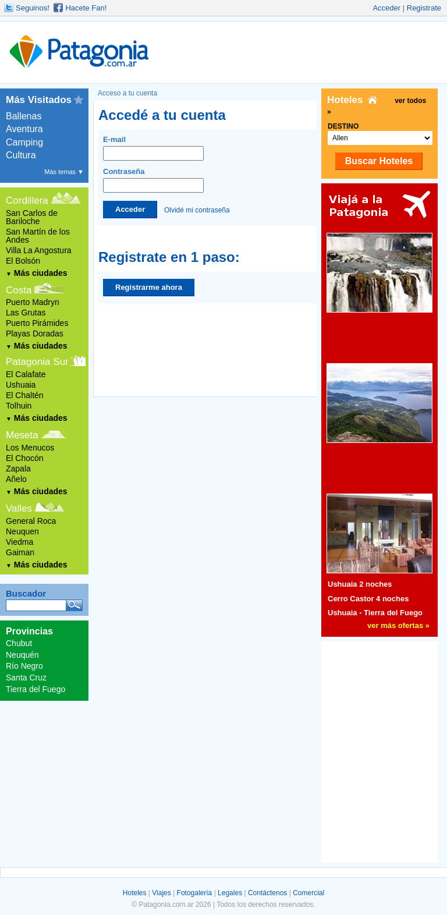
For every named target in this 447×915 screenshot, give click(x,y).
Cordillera (27, 200)
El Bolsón (23, 260)
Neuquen (22, 531)
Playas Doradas (34, 333)
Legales (230, 893)
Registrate (424, 7)
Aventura (24, 129)
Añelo (16, 479)
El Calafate (25, 374)
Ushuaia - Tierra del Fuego (375, 612)
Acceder (386, 7)
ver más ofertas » (398, 625)
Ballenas (23, 116)
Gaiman (20, 552)
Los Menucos (30, 447)
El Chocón (25, 458)
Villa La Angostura (39, 250)
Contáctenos (267, 893)
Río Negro (24, 666)
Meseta (22, 435)
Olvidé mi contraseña (197, 209)
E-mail (153, 148)
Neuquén (22, 654)
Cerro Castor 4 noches (368, 598)
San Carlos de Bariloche (32, 217)
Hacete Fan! (86, 7)
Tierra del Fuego (35, 689)
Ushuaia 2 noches (360, 584)
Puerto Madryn (32, 302)
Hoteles (135, 893)
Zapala (18, 468)
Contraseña (153, 180)
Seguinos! (32, 7)
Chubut (19, 643)
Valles (19, 508)
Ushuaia (21, 384)
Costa (18, 290)
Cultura (21, 155)
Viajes (161, 893)
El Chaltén (25, 395)
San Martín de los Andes (38, 235)
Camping (24, 142)
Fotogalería (194, 893)
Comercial (308, 893)
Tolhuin (18, 405)
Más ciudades (37, 273)
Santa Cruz (26, 677)
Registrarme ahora (148, 287)
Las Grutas (25, 312)
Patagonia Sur (37, 361)
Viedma (19, 542)
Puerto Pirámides (37, 323)
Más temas (64, 171)
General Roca (31, 521)
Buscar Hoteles (379, 161)
